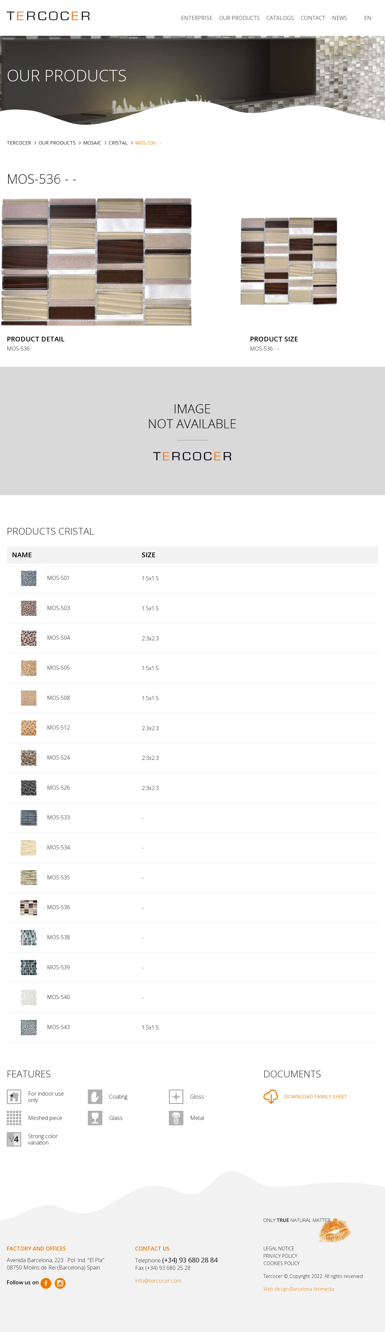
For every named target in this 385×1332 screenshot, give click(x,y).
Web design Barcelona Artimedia (298, 1289)
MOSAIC (92, 142)
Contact (313, 18)
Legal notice (278, 1248)
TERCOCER (19, 142)
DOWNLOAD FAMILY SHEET (315, 1096)
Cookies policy (281, 1263)
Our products (239, 18)
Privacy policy (280, 1256)
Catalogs (280, 18)
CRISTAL (118, 142)
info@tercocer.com (158, 1280)
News (339, 18)
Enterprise (196, 18)
